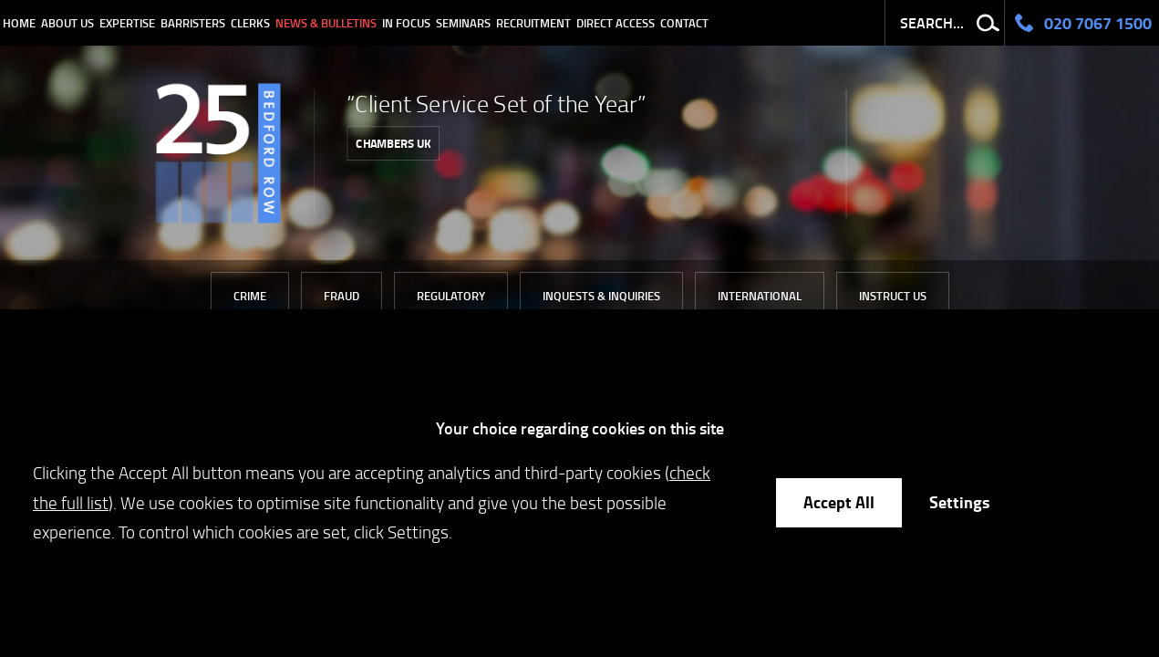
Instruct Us (892, 295)
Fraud (341, 295)
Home (19, 23)
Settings (959, 502)
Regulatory (451, 295)
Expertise (127, 23)
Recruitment (533, 23)
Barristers (192, 23)
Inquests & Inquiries (601, 295)
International (760, 295)
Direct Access (615, 23)
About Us (67, 23)
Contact (684, 23)
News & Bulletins (326, 23)
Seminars (463, 23)
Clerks (250, 23)
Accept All (838, 502)
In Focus (406, 23)
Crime (249, 295)
